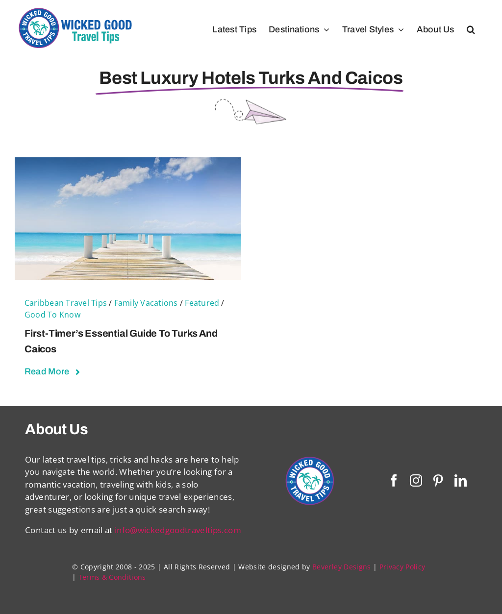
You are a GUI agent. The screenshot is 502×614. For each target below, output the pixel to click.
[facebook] (394, 480)
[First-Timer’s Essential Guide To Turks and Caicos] (128, 163)
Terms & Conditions (112, 577)
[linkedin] (460, 480)
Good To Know (52, 314)
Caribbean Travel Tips (66, 302)
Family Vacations (146, 302)
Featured (202, 302)
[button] (471, 29)
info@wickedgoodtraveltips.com (178, 530)
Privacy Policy (402, 566)
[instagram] (416, 480)
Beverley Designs (341, 566)
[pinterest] (438, 480)
